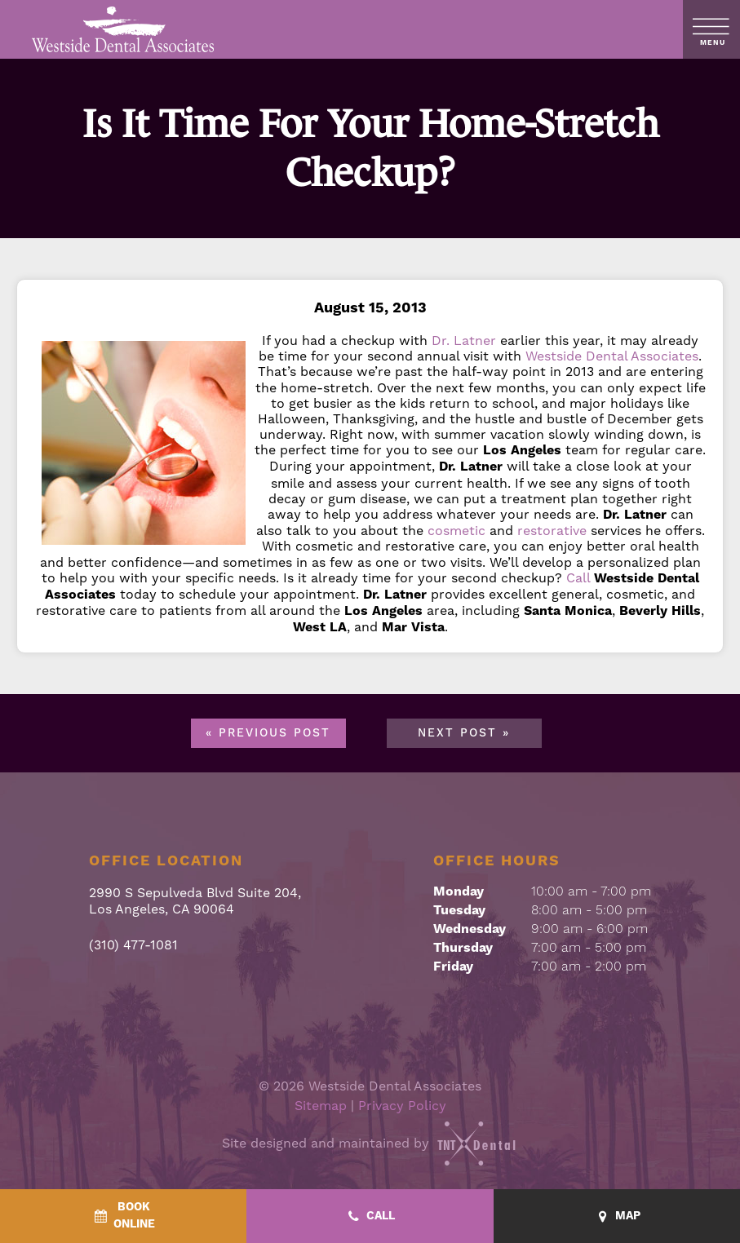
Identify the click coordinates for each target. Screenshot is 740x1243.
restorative (552, 530)
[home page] (123, 29)
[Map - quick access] (617, 1216)
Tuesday (459, 910)
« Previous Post (268, 733)
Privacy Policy (402, 1105)
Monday (458, 891)
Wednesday (469, 929)
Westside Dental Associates (611, 356)
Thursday (463, 947)
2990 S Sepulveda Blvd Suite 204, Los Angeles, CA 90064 (195, 900)
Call (578, 578)
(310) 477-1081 (133, 945)
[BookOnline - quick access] (123, 1216)
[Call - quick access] (369, 1216)
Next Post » (464, 733)
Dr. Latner (464, 340)
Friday (453, 966)
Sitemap (321, 1105)
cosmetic (456, 530)
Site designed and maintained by (370, 1143)
